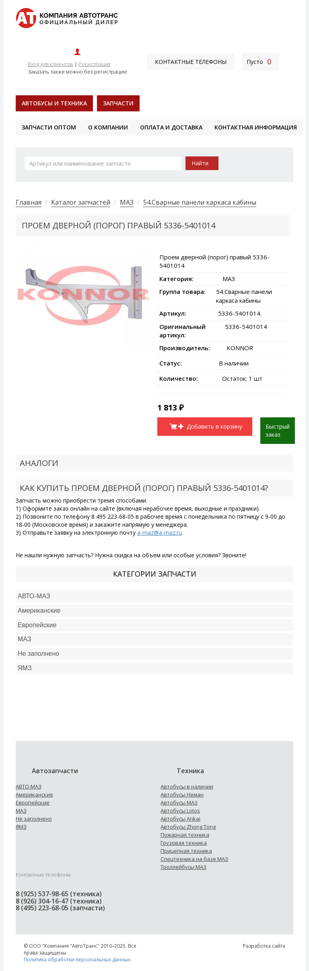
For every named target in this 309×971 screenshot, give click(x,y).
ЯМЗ (21, 826)
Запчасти (118, 103)
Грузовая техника (184, 842)
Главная (28, 202)
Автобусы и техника (54, 103)
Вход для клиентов (50, 64)
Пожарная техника (185, 834)
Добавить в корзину (210, 426)
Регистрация (94, 64)
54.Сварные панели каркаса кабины (199, 202)
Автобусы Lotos (180, 810)
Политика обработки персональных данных (77, 959)
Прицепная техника (186, 850)
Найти (200, 163)
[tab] (154, 596)
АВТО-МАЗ (34, 596)
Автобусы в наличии (187, 786)
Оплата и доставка (171, 127)
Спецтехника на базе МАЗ (194, 858)
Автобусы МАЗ (179, 802)
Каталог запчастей (80, 202)
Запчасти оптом (49, 127)
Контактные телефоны (191, 62)
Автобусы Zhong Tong (188, 826)
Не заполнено (38, 653)
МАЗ (127, 202)
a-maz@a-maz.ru (159, 532)
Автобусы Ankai (180, 818)
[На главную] (66, 17)
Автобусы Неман (182, 794)
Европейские (37, 625)
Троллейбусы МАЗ (183, 866)
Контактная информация (255, 127)
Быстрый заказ (278, 430)
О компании (108, 127)
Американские (39, 610)
